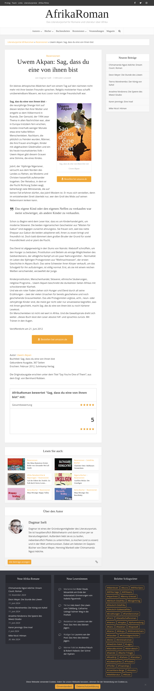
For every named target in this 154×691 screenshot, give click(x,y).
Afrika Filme (43, 3)
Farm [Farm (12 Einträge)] (110, 618)
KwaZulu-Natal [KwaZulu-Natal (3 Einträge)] (115, 644)
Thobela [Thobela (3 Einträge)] (130, 661)
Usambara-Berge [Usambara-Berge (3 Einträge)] (116, 670)
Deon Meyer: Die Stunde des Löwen (125, 74)
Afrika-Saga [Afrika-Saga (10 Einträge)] (113, 592)
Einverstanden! (64, 686)
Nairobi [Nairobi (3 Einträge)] (111, 652)
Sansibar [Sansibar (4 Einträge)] (136, 657)
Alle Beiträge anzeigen (19, 562)
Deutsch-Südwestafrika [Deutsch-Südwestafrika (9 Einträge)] (119, 609)
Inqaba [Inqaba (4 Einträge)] (122, 622)
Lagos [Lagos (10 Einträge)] (129, 644)
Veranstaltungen (96, 31)
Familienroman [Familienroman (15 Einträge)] (132, 613)
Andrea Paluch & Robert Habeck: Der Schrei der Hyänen (78, 650)
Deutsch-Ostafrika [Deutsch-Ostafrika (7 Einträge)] (116, 605)
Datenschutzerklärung (87, 686)
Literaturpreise (30, 3)
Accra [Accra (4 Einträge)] (125, 587)
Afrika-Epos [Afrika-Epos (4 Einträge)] (137, 587)
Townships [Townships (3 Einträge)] (124, 666)
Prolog (7, 3)
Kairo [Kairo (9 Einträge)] (110, 626)
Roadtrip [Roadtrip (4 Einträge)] (112, 657)
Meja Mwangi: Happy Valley (38, 493)
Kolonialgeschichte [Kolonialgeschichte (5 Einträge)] (130, 635)
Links (20, 3)
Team (14, 3)
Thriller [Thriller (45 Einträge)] (111, 666)
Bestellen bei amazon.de (74, 179)
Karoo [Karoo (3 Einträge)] (111, 631)
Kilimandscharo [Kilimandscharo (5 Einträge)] (136, 631)
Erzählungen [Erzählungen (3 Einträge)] (114, 613)
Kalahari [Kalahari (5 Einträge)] (121, 626)
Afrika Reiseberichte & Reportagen (36, 476)
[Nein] (145, 684)
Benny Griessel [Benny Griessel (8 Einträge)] (129, 596)
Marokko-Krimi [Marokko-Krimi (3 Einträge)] (115, 648)
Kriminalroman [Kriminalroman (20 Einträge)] (125, 639)
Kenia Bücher (32, 490)
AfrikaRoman (77, 14)
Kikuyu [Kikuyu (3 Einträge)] (121, 631)
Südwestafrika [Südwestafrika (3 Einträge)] (115, 661)
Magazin (111, 31)
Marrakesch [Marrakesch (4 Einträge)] (132, 648)
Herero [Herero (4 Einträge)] (111, 622)
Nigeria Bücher (80, 475)
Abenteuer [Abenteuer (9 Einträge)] (113, 587)
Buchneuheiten (63, 31)
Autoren (36, 31)
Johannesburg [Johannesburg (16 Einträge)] (136, 622)
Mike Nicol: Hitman (118, 108)
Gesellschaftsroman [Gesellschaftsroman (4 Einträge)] (127, 618)
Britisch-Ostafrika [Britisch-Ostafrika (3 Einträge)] (116, 600)
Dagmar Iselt (45, 78)
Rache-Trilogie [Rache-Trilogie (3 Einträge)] (126, 652)
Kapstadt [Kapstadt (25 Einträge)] (134, 626)
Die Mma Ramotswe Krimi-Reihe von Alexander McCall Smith (38, 465)
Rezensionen (78, 31)
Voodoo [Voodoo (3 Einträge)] (132, 670)
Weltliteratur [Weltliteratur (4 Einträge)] (114, 674)
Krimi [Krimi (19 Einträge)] (110, 639)
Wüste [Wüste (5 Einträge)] (128, 674)
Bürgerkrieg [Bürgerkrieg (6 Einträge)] (134, 600)
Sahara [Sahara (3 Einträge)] (124, 657)
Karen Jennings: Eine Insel (121, 101)
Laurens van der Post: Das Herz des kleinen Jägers (78, 624)
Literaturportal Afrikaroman (21, 42)
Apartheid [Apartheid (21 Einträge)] (113, 596)
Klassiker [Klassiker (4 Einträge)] (112, 635)
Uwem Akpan (24, 355)
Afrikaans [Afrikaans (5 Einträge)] (127, 592)
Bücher (48, 31)
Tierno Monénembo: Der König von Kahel (28, 607)
